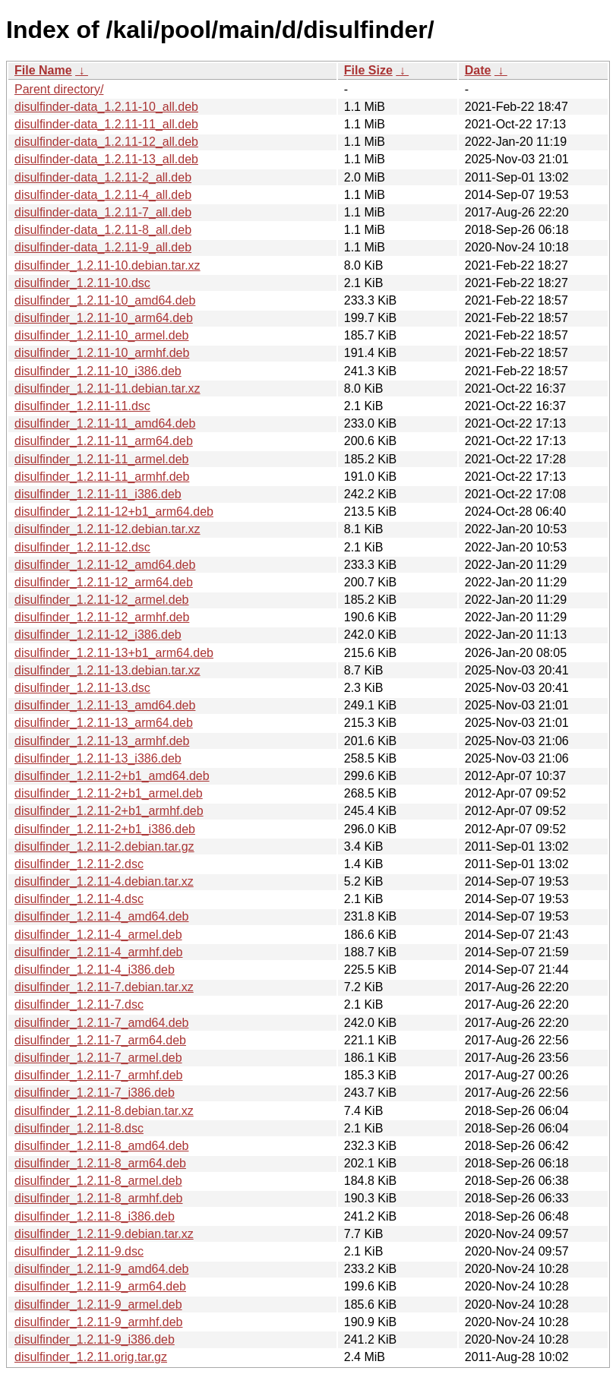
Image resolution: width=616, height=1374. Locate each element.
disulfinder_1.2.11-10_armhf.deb (101, 352)
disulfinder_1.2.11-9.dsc (79, 1251)
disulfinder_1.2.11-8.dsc (79, 1128)
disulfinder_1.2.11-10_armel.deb (101, 335)
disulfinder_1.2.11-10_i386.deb (98, 371)
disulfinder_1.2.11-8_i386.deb (94, 1216)
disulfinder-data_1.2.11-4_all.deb (102, 194)
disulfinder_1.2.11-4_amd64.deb (101, 916)
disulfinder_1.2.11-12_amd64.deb (104, 564)
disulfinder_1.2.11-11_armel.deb (101, 459)
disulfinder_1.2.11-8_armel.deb (98, 1180)
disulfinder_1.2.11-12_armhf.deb (101, 617)
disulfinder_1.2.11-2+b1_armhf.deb (109, 810)
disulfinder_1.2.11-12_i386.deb (98, 634)
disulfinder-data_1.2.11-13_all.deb (106, 159)
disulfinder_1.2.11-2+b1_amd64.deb (112, 775)
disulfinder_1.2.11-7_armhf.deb (98, 1075)
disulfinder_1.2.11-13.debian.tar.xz (107, 670)
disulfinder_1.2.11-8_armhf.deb (98, 1198)
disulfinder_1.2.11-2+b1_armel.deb (108, 793)
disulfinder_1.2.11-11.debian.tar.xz (107, 388)
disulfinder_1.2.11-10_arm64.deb (103, 317)
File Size (368, 70)
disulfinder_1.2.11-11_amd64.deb (104, 423)
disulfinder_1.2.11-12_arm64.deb (103, 582)
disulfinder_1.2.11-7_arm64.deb (100, 1040)
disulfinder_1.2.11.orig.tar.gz (90, 1356)
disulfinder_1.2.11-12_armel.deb (101, 599)
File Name (43, 70)
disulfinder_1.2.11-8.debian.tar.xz (104, 1110)
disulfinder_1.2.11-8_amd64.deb (101, 1145)
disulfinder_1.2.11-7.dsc (79, 1004)
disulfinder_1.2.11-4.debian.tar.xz (104, 881)
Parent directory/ (58, 89)
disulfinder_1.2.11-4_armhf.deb (98, 952)
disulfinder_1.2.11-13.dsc (82, 687)
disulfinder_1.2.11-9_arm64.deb (100, 1286)
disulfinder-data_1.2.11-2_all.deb (102, 177)
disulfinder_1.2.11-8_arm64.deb (100, 1163)
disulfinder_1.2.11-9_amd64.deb (101, 1268)
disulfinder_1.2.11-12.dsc (82, 547)
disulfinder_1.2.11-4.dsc (79, 898)
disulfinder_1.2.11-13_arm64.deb (103, 722)
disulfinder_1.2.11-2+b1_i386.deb (104, 829)
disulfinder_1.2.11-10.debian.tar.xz (107, 265)
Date (478, 70)
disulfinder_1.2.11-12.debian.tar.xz (107, 529)
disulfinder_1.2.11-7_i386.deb (94, 1092)
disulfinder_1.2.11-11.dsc (82, 406)
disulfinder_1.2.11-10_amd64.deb (104, 300)
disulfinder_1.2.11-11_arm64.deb (103, 440)
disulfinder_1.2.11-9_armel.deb (98, 1304)
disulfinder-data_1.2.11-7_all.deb (102, 212)
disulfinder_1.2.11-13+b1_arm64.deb (113, 652)
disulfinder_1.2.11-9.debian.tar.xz (104, 1233)
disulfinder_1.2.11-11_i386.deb (98, 494)
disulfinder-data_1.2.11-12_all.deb (106, 141)
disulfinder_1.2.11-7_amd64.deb (101, 1022)
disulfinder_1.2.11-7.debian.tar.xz (104, 987)
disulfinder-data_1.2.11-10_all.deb (106, 106)
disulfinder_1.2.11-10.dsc (82, 282)
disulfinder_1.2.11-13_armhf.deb (101, 740)
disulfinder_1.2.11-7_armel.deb (98, 1057)
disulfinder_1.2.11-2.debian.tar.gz (104, 846)
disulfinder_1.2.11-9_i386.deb (94, 1339)
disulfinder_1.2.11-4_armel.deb (98, 934)
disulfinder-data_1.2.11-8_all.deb (102, 229)
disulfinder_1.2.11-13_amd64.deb (104, 705)
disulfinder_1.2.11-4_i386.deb (94, 969)
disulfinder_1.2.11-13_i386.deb (98, 758)
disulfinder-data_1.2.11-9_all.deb (102, 247)
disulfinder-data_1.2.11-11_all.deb (106, 124)
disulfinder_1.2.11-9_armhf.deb (98, 1322)
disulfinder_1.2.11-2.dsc (79, 864)
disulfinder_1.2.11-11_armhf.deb (101, 476)
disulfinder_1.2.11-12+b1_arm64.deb (113, 511)
